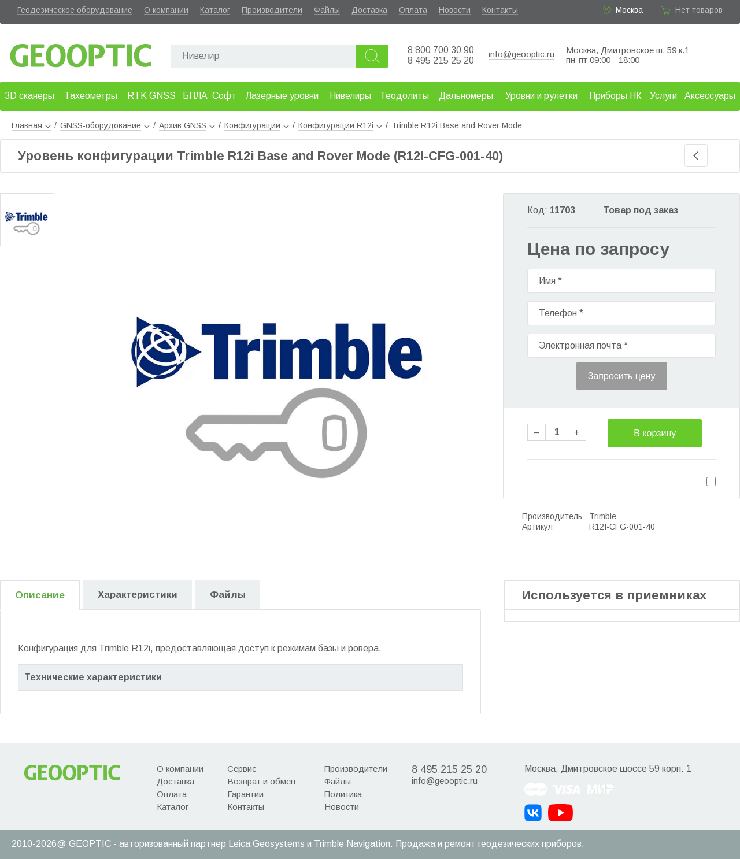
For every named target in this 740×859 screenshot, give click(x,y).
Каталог (215, 9)
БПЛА (195, 96)
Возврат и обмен (261, 781)
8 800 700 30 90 (441, 50)
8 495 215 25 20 (441, 60)
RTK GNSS (151, 96)
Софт (224, 96)
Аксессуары (709, 96)
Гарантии (245, 794)
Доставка (369, 9)
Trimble (602, 516)
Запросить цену (622, 376)
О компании (166, 9)
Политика (343, 794)
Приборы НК (615, 96)
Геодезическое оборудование (74, 9)
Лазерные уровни (282, 96)
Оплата (413, 9)
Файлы (327, 9)
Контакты (500, 9)
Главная (31, 125)
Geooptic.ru (81, 52)
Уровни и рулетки (541, 96)
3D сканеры (29, 96)
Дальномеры (466, 96)
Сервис (242, 768)
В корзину (655, 433)
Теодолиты (404, 96)
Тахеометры (90, 96)
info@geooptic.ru (521, 54)
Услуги (663, 96)
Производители (272, 9)
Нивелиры (350, 96)
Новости (455, 9)
